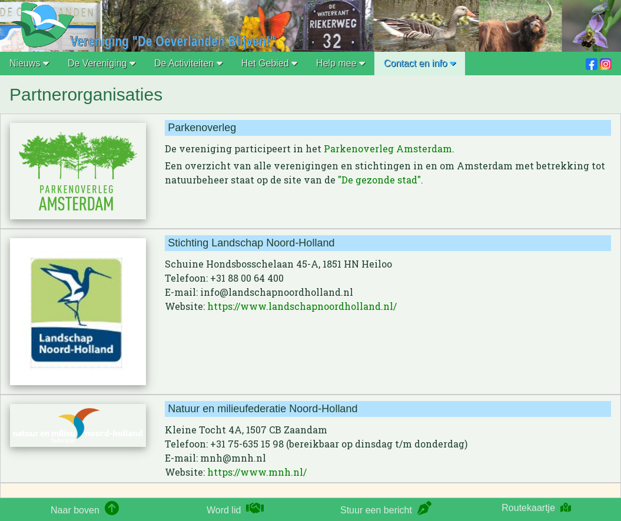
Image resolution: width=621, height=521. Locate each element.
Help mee (340, 63)
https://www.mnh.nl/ (257, 472)
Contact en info (420, 63)
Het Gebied (269, 63)
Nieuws (29, 63)
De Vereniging (101, 63)
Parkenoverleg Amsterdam (388, 148)
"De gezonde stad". (380, 179)
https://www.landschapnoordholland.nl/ (302, 306)
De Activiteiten (188, 63)
